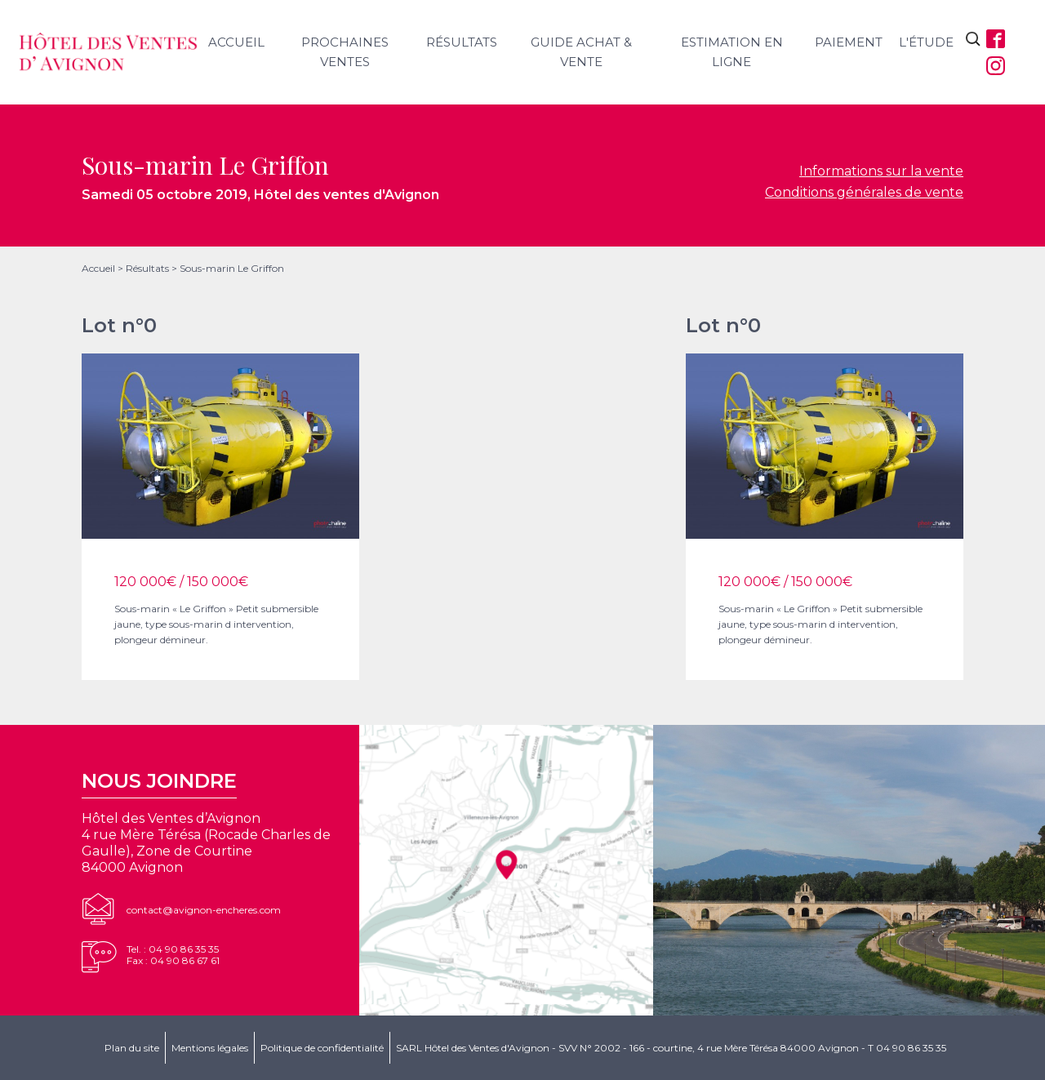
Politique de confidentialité (322, 1048)
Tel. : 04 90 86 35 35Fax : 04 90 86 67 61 (173, 955)
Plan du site (131, 1048)
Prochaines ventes (345, 51)
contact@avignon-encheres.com (204, 910)
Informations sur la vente (881, 171)
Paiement (849, 42)
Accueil (236, 42)
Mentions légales (209, 1048)
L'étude (926, 42)
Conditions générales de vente (864, 192)
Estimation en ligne (732, 51)
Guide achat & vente (581, 51)
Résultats (461, 42)
